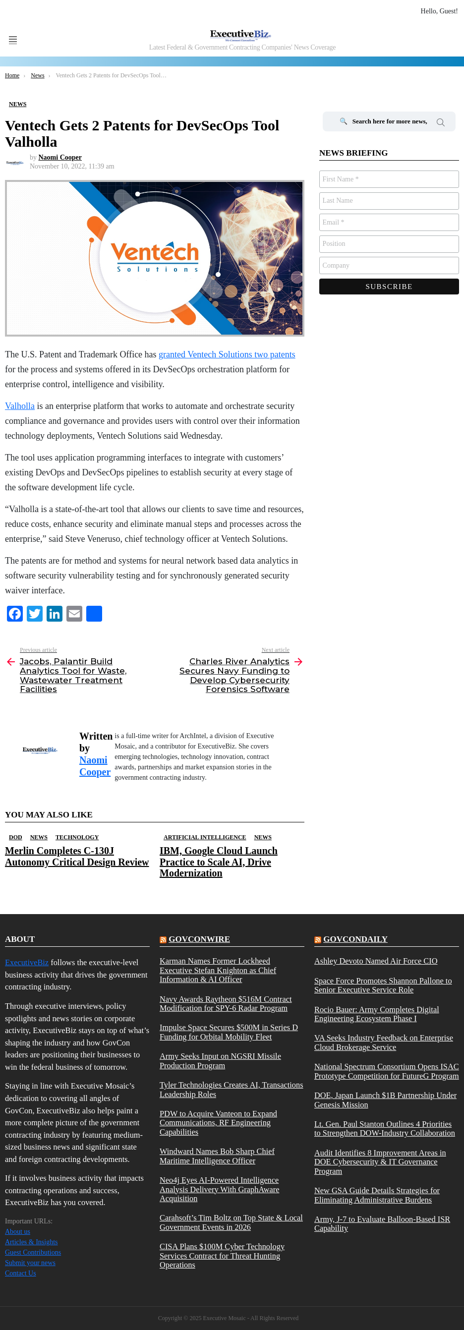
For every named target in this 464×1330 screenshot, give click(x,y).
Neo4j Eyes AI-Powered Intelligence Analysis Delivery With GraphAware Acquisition (220, 1189)
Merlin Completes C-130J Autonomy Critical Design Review (77, 856)
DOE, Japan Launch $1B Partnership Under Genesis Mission (385, 1100)
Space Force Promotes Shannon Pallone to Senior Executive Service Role (383, 985)
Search (441, 124)
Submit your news (30, 1263)
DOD (15, 837)
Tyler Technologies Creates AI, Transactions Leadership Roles (231, 1090)
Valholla (20, 406)
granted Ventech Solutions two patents (227, 354)
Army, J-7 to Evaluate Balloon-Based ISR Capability (382, 1224)
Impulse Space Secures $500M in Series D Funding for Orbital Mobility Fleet (229, 1032)
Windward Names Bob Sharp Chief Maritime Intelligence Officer (217, 1156)
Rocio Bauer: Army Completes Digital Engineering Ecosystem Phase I (376, 1014)
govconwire (199, 939)
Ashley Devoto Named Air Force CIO (376, 961)
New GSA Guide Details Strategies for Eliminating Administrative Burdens (377, 1195)
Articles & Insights (31, 1242)
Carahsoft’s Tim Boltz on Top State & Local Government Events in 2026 (231, 1222)
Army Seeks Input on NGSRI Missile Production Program (220, 1061)
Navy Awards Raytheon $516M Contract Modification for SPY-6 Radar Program (226, 1004)
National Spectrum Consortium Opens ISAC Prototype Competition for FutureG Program (386, 1071)
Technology (77, 837)
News (39, 837)
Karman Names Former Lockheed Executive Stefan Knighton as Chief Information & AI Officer (218, 970)
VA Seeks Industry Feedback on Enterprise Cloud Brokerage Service (383, 1042)
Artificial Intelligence (205, 837)
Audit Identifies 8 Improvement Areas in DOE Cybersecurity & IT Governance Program (380, 1162)
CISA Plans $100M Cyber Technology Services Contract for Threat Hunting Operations (222, 1256)
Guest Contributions (33, 1252)
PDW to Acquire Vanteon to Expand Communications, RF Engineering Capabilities (218, 1123)
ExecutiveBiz (27, 962)
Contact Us (20, 1273)
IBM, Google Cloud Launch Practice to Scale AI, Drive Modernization (219, 861)
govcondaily (355, 939)
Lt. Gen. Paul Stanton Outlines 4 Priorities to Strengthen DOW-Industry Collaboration (384, 1129)
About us (17, 1231)
